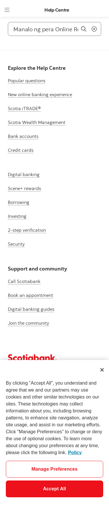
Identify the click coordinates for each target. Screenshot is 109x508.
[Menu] (7, 10)
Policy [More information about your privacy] (75, 452)
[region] (54, 434)
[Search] (54, 29)
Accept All (54, 488)
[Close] (102, 369)
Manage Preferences (54, 469)
